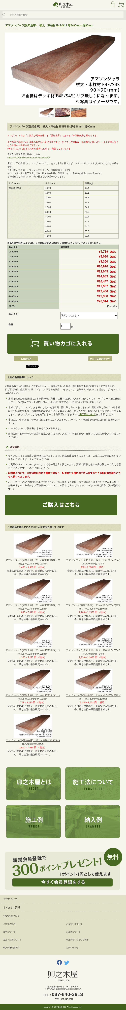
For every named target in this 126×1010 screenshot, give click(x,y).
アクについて (10, 899)
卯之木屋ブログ (11, 915)
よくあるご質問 (11, 907)
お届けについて (73, 932)
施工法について (87, 414)
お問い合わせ (72, 947)
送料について (9, 932)
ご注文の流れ (9, 924)
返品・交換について (12, 940)
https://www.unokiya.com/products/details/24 (28, 157)
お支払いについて (74, 924)
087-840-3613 (67, 994)
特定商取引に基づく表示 (77, 940)
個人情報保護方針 (11, 947)
